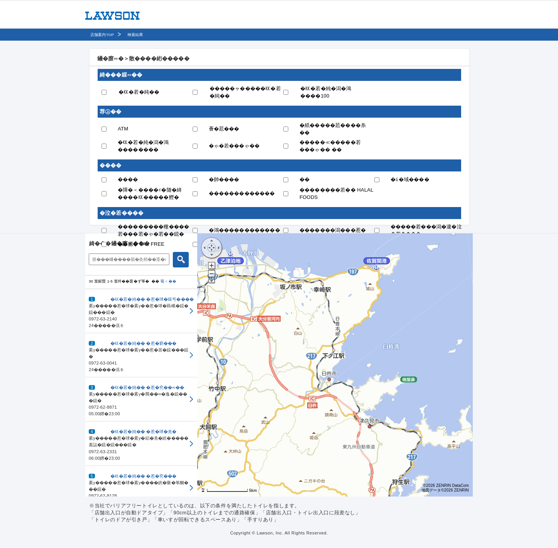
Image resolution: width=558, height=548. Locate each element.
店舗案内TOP (102, 35)
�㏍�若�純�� (139, 92)
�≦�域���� (410, 179)
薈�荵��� (224, 129)
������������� (242, 193)
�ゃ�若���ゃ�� (234, 146)
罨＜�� (168, 281)
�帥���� (224, 179)
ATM (123, 129)
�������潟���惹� (333, 230)
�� (305, 179)
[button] (141, 311)
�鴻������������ (244, 230)
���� (128, 179)
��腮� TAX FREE (141, 244)
